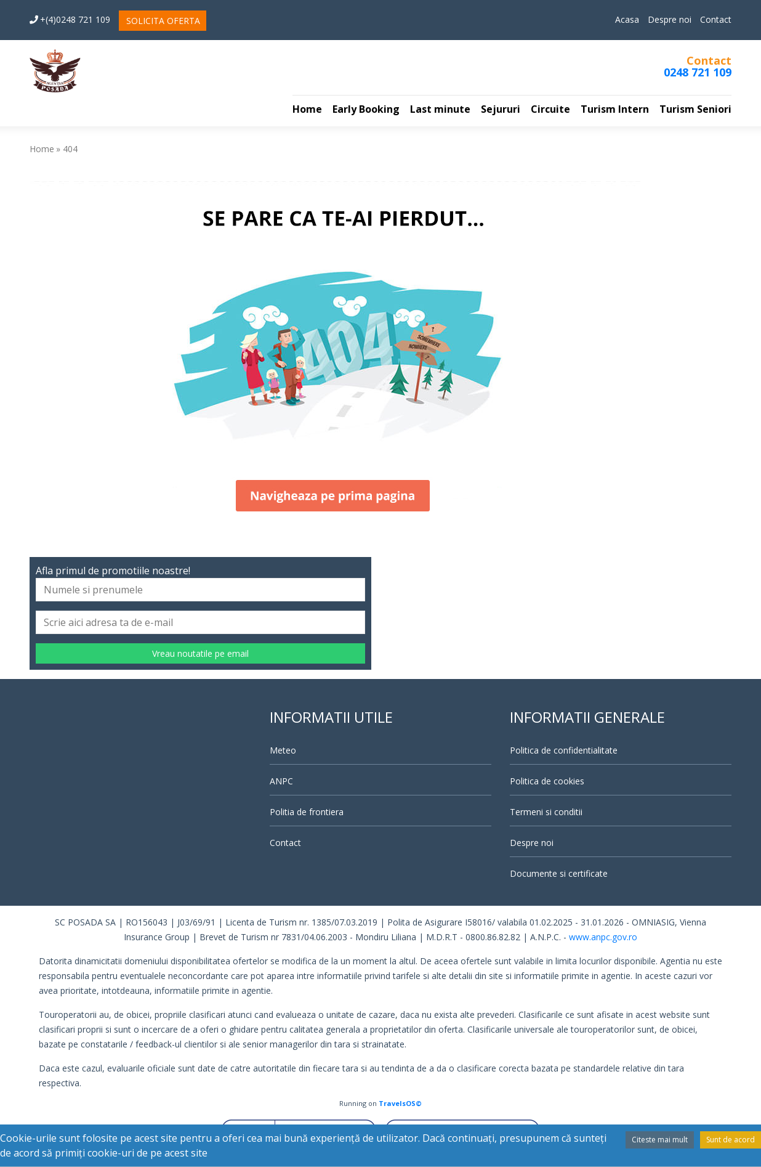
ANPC (281, 781)
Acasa (627, 19)
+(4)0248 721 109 (70, 19)
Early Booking (366, 109)
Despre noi (669, 19)
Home (307, 109)
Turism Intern (615, 109)
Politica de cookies (547, 781)
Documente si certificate (559, 873)
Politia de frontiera (307, 812)
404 (70, 149)
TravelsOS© (400, 1103)
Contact (715, 19)
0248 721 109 (697, 72)
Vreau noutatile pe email (200, 653)
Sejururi (500, 109)
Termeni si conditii (546, 812)
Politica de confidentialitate (564, 750)
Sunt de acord (730, 1139)
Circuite (550, 109)
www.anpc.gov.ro (603, 937)
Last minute (440, 109)
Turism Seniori (695, 109)
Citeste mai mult (660, 1139)
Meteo (283, 750)
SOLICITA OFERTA (163, 20)
